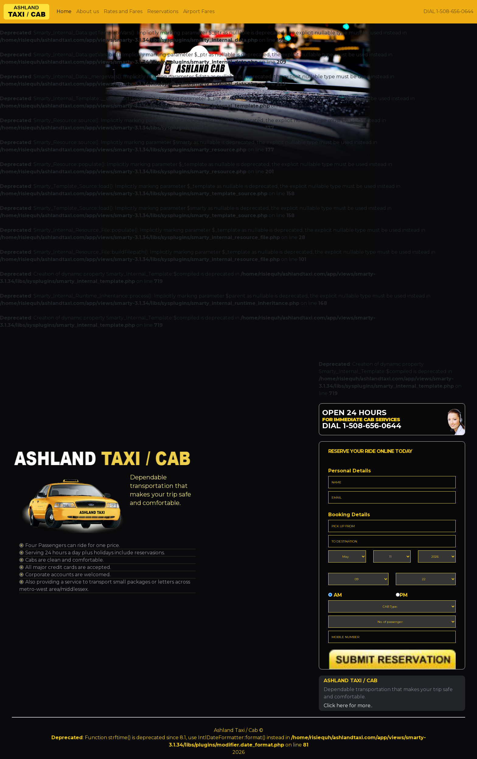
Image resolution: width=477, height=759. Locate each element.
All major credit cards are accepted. (68, 567)
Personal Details (349, 471)
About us (87, 11)
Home (64, 11)
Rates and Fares (123, 11)
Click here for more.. (348, 705)
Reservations (162, 11)
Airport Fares (198, 11)
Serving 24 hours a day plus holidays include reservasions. (95, 553)
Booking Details (349, 514)
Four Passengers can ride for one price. (72, 545)
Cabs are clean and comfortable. (64, 560)
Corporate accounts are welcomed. (68, 574)
